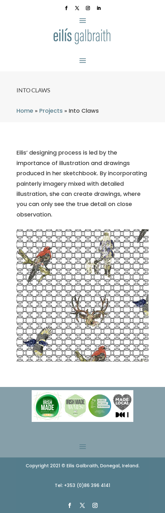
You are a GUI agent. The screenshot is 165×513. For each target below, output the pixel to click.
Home (24, 111)
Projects (51, 111)
